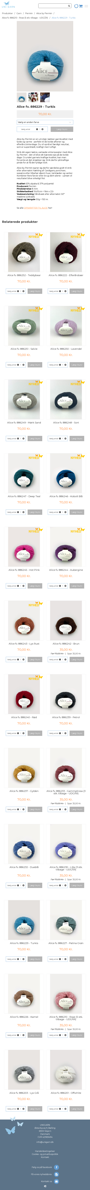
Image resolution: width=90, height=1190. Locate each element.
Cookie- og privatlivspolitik (45, 1154)
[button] (62, 129)
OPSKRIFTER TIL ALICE (36, 208)
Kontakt (45, 1157)
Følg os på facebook (45, 1167)
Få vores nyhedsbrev (45, 1174)
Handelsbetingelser (45, 1151)
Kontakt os (50, 1181)
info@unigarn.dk (45, 1142)
